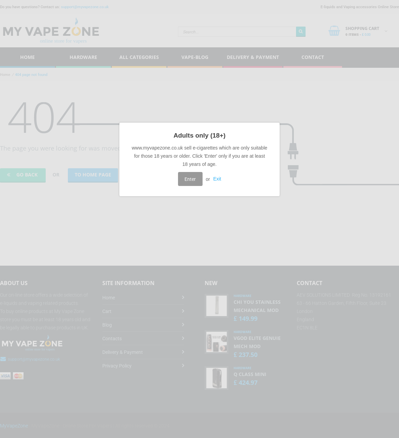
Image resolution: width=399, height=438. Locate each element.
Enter (190, 179)
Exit (217, 179)
